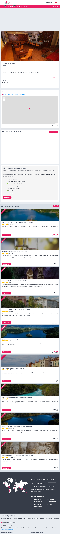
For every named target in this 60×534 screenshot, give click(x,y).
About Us (34, 526)
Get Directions (54, 125)
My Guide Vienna (38, 493)
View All (56, 205)
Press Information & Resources (38, 530)
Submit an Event (5, 528)
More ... (25, 6)
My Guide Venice (37, 490)
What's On (19, 6)
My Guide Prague (51, 493)
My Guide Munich (38, 495)
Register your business (6, 526)
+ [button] (3, 98)
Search (55, 6)
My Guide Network (52, 472)
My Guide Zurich (50, 495)
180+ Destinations (41, 476)
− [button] (3, 100)
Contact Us (4, 532)
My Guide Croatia (38, 491)
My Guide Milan (50, 490)
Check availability (6, 234)
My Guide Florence (38, 497)
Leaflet (57, 123)
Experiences (11, 6)
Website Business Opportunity (7, 520)
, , (13, 94)
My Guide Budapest (51, 491)
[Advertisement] (43, 21)
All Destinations (35, 528)
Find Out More (7, 197)
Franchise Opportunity (36, 532)
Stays (4, 6)
